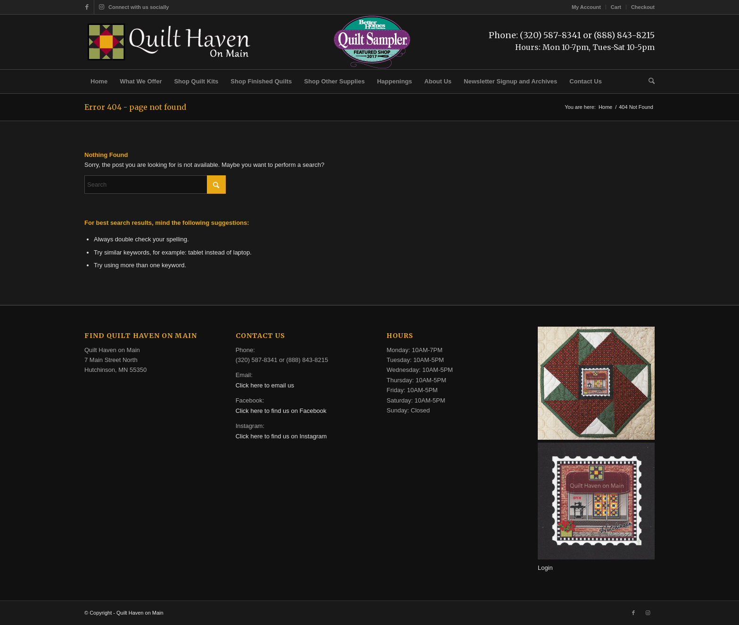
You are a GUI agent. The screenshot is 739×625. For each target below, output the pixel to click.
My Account (586, 7)
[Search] (648, 81)
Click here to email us (265, 385)
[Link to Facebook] (87, 7)
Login (545, 567)
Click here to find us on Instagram (281, 436)
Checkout (643, 7)
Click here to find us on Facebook (281, 410)
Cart (616, 7)
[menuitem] (586, 7)
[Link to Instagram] (101, 7)
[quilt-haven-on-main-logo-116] (169, 42)
